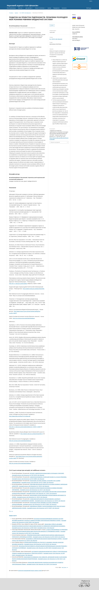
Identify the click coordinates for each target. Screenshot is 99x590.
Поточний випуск (11, 8)
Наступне (64, 567)
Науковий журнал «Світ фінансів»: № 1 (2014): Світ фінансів (41, 493)
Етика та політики (39, 8)
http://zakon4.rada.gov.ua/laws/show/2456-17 (31, 433)
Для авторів (29, 8)
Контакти (64, 8)
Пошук (89, 8)
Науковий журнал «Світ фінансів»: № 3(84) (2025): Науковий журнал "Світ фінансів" (33, 527)
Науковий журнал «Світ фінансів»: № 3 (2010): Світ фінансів (50, 500)
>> (12, 511)
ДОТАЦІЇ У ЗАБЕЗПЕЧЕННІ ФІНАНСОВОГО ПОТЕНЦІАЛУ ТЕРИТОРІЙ (47, 473)
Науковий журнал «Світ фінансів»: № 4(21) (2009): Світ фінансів (37, 482)
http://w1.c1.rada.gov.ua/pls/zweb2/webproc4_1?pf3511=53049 (25, 427)
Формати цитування (55, 142)
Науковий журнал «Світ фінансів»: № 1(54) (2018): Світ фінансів (28, 475)
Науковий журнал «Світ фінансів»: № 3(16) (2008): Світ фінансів (28, 479)
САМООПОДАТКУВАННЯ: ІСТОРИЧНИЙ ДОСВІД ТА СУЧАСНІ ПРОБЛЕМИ (48, 477)
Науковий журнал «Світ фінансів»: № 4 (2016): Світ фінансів (42, 564)
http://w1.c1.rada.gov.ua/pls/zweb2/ (18, 283)
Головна (11, 13)
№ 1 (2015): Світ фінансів (25, 13)
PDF (53, 25)
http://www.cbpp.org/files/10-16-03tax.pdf (19, 416)
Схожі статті (13, 515)
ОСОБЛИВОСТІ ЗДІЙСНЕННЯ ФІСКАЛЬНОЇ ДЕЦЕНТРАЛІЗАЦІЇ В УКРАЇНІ (44, 538)
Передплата (56, 8)
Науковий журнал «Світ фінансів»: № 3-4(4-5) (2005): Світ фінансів (39, 504)
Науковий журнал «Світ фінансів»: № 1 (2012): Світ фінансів (32, 497)
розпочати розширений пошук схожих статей (30, 570)
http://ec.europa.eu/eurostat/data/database (24, 318)
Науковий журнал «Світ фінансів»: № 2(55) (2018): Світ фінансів (49, 537)
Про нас (20, 8)
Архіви (49, 8)
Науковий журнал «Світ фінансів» (22, 5)
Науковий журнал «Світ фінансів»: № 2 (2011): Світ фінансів (35, 489)
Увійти (90, 1)
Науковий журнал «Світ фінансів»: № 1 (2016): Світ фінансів (34, 486)
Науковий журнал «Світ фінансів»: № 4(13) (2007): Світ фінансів (43, 508)
